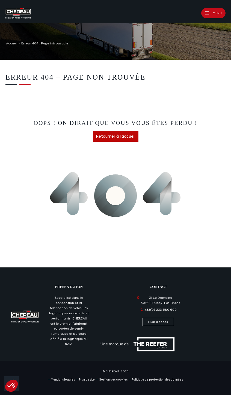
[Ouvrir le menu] (213, 13)
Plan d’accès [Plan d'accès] (158, 322)
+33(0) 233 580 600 (160, 310)
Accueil (11, 43)
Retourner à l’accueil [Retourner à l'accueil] (115, 136)
